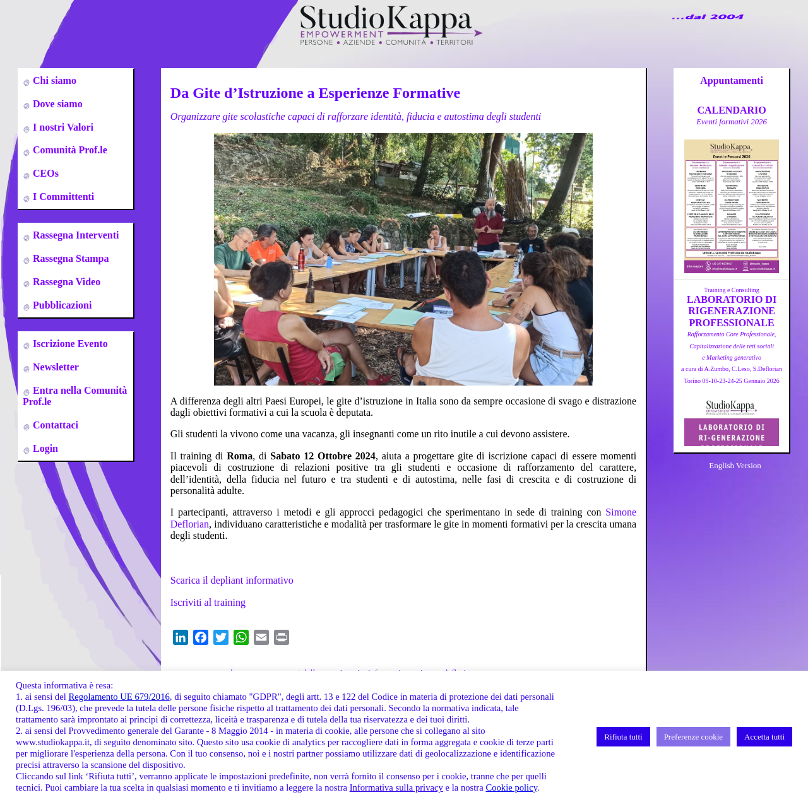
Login (44, 448)
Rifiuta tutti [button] (623, 736)
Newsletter (54, 367)
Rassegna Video (65, 281)
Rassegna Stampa (69, 258)
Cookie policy (511, 787)
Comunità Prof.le (68, 149)
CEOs (44, 173)
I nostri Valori (61, 127)
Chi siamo (53, 80)
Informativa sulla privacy (396, 787)
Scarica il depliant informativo (232, 580)
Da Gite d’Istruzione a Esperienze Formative (315, 93)
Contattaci (54, 425)
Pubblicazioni (61, 305)
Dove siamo (56, 103)
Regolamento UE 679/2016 (118, 697)
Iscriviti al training (208, 602)
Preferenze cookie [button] (693, 736)
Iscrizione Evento (69, 343)
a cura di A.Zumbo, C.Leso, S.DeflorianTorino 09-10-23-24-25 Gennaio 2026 (731, 357)
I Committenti (62, 196)
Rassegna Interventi (74, 235)
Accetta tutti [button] (764, 736)
